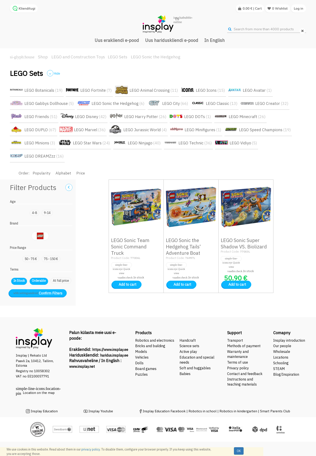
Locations (280, 357)
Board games (145, 368)
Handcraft (188, 340)
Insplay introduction (289, 340)
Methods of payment (243, 346)
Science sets (190, 346)
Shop (43, 56)
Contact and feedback (244, 374)
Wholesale (281, 351)
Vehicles (142, 357)
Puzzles (141, 374)
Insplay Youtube (100, 411)
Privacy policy (238, 368)
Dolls (139, 363)
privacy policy (90, 449)
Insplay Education (44, 411)
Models (141, 351)
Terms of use (237, 362)
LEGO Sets (117, 56)
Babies (185, 374)
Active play (188, 351)
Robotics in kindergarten (238, 411)
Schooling (281, 363)
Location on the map (39, 393)
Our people (282, 346)
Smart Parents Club (275, 411)
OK (239, 451)
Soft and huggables (195, 368)
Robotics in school (203, 411)
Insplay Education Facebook (164, 411)
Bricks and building (150, 346)
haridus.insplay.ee (114, 355)
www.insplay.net (82, 366)
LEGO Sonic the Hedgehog (155, 56)
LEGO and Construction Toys (78, 56)
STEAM (279, 368)
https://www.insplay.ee (110, 349)
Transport (235, 340)
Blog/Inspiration (286, 374)
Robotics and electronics (154, 340)
